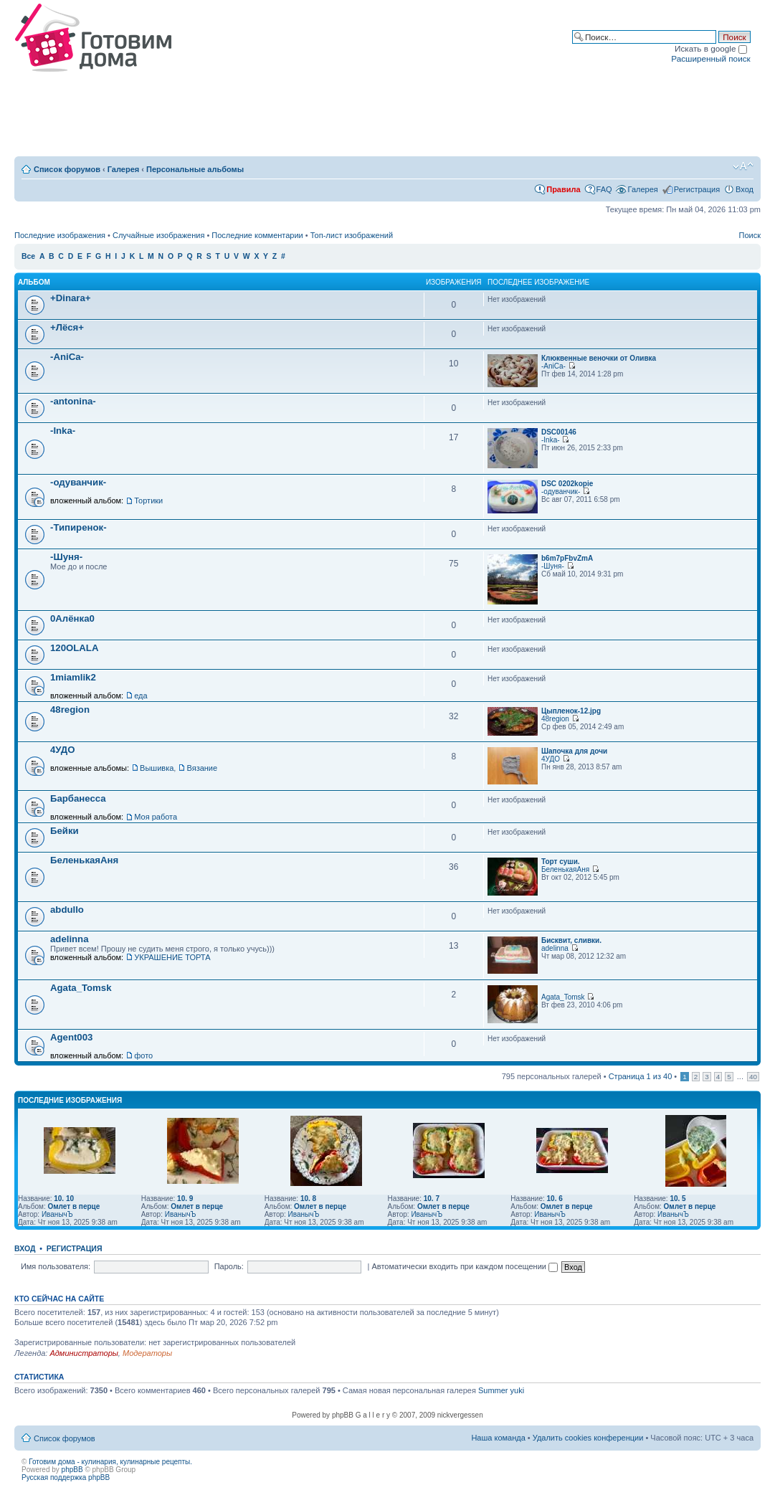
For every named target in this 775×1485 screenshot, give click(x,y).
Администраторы (83, 1353)
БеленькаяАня (84, 860)
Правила (563, 189)
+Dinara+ (70, 298)
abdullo (67, 909)
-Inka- (62, 430)
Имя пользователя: (55, 1266)
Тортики (148, 500)
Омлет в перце (73, 1206)
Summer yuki (501, 1390)
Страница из (640, 1076)
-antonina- (73, 401)
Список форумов (67, 169)
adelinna (69, 939)
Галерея (123, 169)
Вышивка (156, 768)
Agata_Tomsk (81, 987)
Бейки (64, 830)
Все (28, 256)
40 (753, 1077)
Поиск (750, 235)
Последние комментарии (257, 235)
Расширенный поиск (710, 58)
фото (143, 1055)
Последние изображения (59, 235)
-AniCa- (67, 356)
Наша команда (498, 1437)
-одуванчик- (78, 482)
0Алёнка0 (72, 618)
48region (70, 709)
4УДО (62, 749)
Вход (744, 189)
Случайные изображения (158, 235)
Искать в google (711, 48)
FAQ (604, 189)
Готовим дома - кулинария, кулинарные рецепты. (110, 1462)
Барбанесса (78, 798)
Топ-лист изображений (351, 235)
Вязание (201, 768)
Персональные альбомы (195, 169)
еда (140, 695)
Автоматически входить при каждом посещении (464, 1266)
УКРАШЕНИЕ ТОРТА (172, 957)
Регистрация (697, 189)
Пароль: (229, 1266)
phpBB (72, 1470)
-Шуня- (66, 556)
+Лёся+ (67, 327)
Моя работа (155, 816)
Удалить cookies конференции (588, 1437)
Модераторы (147, 1353)
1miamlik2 (73, 677)
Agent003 (71, 1037)
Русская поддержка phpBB (66, 1477)
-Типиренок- (78, 527)
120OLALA (74, 647)
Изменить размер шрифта (743, 166)
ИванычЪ (57, 1214)
